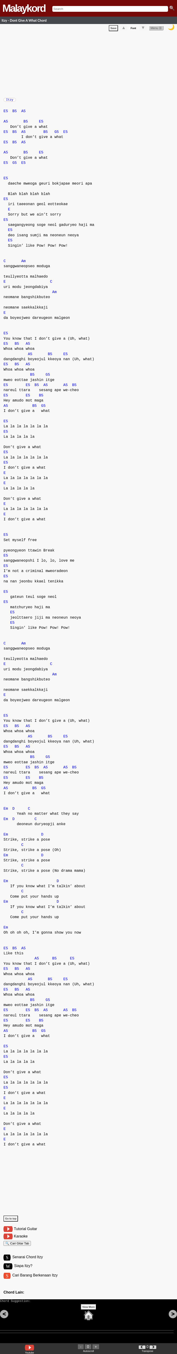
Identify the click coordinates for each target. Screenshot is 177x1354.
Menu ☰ (156, 29)
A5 (23, 113)
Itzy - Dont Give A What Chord (24, 20)
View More (88, 1314)
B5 (14, 113)
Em (5, 811)
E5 (5, 113)
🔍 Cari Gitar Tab (17, 1246)
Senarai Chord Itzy (27, 1261)
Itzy (9, 101)
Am (23, 263)
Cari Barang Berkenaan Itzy (35, 1280)
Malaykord (23, 8)
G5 (56, 134)
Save (113, 29)
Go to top (10, 1220)
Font (133, 29)
